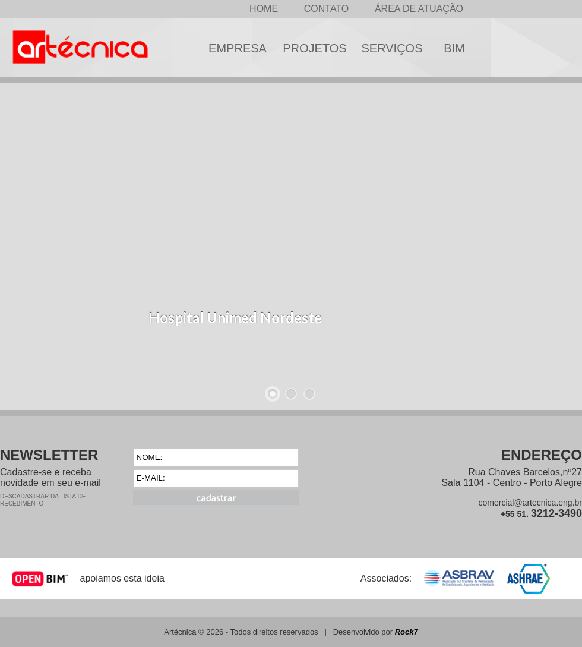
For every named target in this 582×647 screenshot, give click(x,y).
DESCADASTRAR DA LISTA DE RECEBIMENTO (43, 500)
